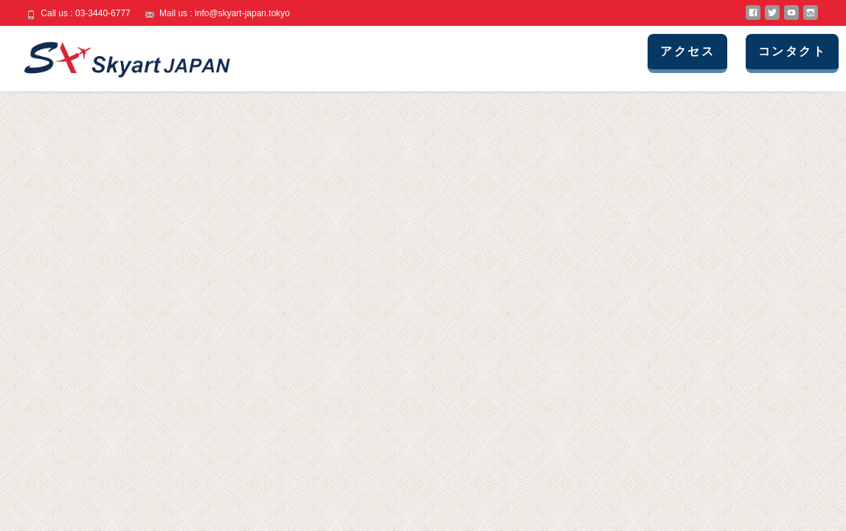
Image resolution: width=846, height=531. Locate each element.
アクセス (687, 51)
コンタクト (792, 51)
